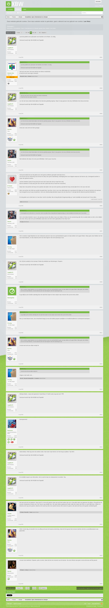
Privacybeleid (100, 606)
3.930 (16, 190)
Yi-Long (21, 221)
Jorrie (25, 76)
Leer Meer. (87, 21)
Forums (18, 9)
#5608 (101, 256)
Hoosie (9, 160)
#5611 (101, 332)
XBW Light (9, 603)
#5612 (101, 363)
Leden (24, 9)
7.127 (16, 251)
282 (33, 32)
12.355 (15, 435)
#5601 (101, 57)
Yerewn (9, 513)
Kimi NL (21, 378)
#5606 (101, 205)
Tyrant (31, 512)
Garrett (9, 571)
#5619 (101, 555)
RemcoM (22, 76)
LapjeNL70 (10, 47)
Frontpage (10, 9)
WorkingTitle (10, 297)
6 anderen (37, 378)
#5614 (101, 414)
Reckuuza (10, 430)
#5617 (101, 497)
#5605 (101, 170)
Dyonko (9, 129)
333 (40, 32)
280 (28, 32)
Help (85, 603)
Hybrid (47, 28)
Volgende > (44, 32)
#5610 (101, 307)
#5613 (101, 389)
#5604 (101, 144)
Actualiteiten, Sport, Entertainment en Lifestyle (26, 28)
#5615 (101, 446)
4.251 (16, 133)
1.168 (16, 575)
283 (35, 32)
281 (31, 32)
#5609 (101, 281)
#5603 (101, 113)
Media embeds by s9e (35, 606)
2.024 (16, 164)
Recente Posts (22, 12)
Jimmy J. (27, 569)
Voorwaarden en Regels (91, 606)
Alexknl (29, 76)
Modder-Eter (10, 73)
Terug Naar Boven (96, 603)
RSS (101, 603)
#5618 (101, 524)
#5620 (101, 583)
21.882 (15, 79)
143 (16, 108)
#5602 (101, 88)
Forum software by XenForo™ (18, 606)
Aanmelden (98, 1)
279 (26, 32)
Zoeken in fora (12, 12)
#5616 (101, 472)
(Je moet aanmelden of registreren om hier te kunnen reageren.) (89, 588)
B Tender (9, 186)
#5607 (101, 231)
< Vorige (18, 32)
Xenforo (19, 603)
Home (89, 603)
